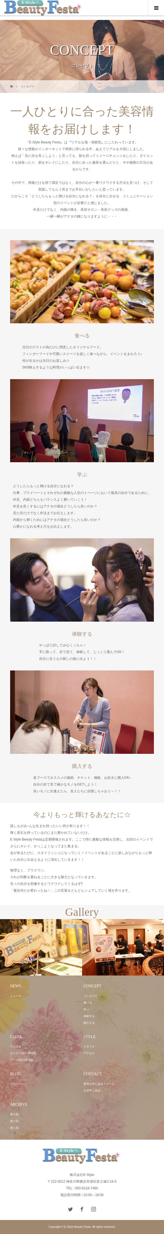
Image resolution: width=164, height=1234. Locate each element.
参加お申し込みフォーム (99, 1083)
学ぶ (86, 1009)
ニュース (15, 995)
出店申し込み (92, 1090)
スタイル (89, 1046)
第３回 (14, 1114)
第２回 (14, 1121)
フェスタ (15, 1046)
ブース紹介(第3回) (21, 1059)
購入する (89, 1022)
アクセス (89, 1053)
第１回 (14, 1127)
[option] (41, 947)
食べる (88, 1002)
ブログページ (18, 1083)
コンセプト (91, 995)
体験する (89, 1016)
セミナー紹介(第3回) (23, 1053)
